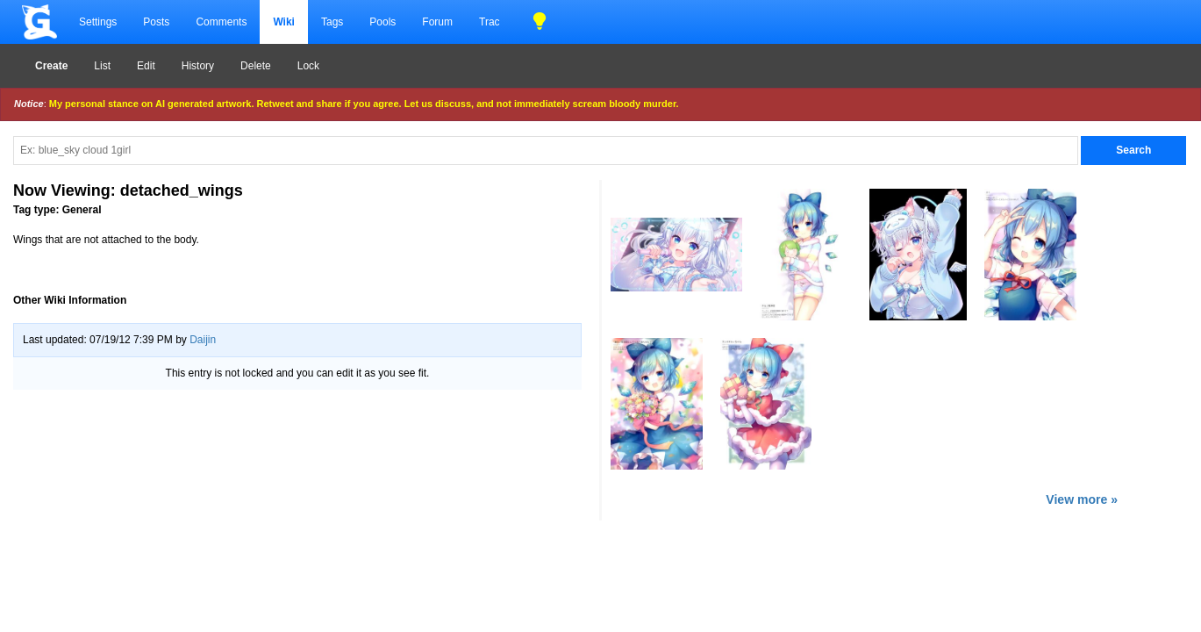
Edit (146, 66)
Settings (98, 22)
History (198, 66)
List (102, 66)
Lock (308, 66)
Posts (156, 22)
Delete (255, 66)
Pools (382, 22)
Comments (221, 22)
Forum (437, 22)
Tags (332, 22)
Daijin (202, 340)
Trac (489, 22)
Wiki (284, 22)
